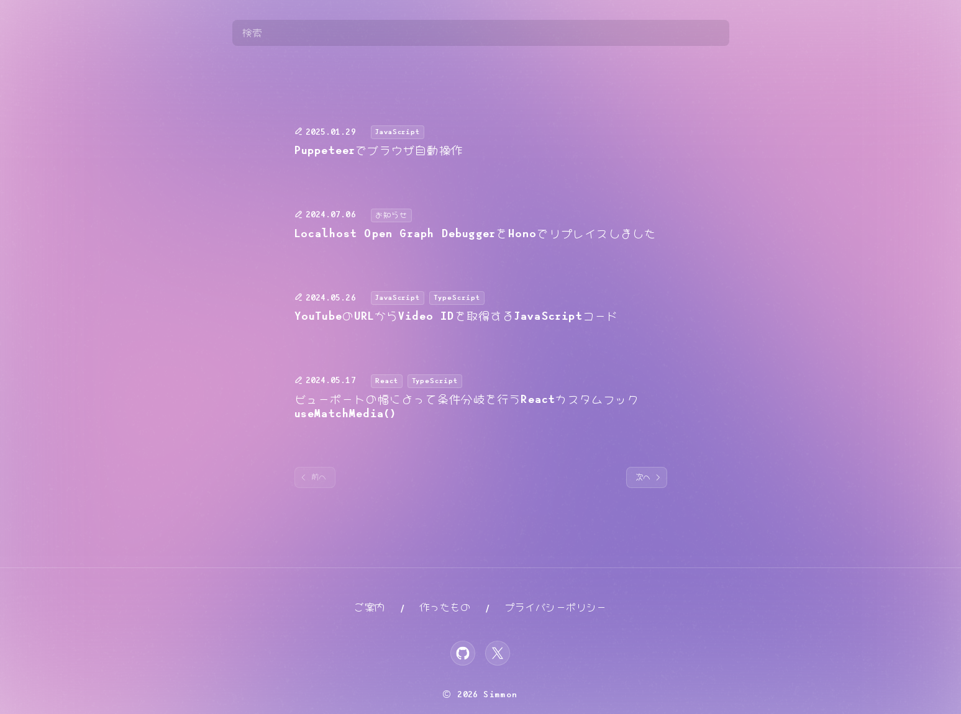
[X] (497, 653)
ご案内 (369, 607)
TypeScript (457, 297)
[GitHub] (462, 653)
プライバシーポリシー (556, 607)
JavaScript (398, 132)
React (386, 380)
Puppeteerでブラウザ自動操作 (378, 150)
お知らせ (391, 215)
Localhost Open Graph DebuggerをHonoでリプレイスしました (475, 234)
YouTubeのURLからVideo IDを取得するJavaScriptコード (456, 316)
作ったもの (444, 607)
